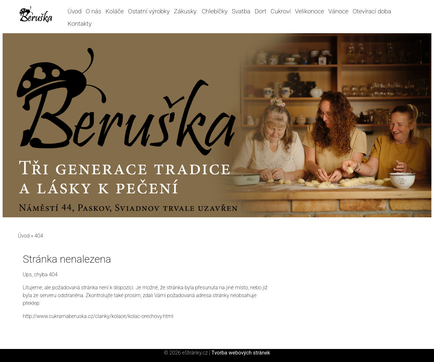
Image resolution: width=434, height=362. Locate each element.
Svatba (241, 11)
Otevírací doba (372, 11)
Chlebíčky (215, 11)
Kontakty (80, 23)
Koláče (114, 11)
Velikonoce (309, 11)
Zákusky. (186, 11)
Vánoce (338, 11)
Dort (260, 11)
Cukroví (281, 11)
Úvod (75, 11)
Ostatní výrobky (149, 11)
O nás (93, 11)
